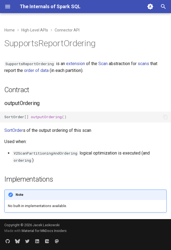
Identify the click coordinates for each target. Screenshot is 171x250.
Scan (103, 63)
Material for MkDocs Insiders (44, 231)
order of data (36, 70)
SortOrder (13, 130)
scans (143, 63)
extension (75, 63)
